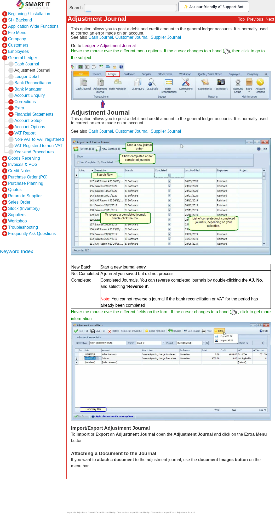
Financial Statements (33, 114)
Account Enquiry (29, 95)
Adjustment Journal (32, 70)
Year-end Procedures (34, 152)
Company (17, 39)
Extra (19, 108)
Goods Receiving (24, 158)
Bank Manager (28, 89)
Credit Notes (19, 171)
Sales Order (19, 202)
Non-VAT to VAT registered (39, 139)
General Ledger (22, 57)
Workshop (17, 221)
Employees (18, 51)
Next (270, 19)
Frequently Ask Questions (32, 233)
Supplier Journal (166, 37)
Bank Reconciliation (32, 83)
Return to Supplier (25, 196)
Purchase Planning (25, 183)
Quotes (15, 189)
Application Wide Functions (33, 26)
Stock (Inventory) (24, 208)
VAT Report (25, 133)
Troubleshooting (23, 227)
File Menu (17, 32)
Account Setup (28, 120)
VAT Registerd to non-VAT (38, 145)
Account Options (29, 127)
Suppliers (17, 214)
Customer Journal (131, 37)
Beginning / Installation (29, 14)
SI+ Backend (20, 20)
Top (241, 19)
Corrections (25, 101)
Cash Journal (100, 37)
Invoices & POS (22, 164)
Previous (255, 19)
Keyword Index (16, 251)
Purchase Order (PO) (28, 177)
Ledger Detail (26, 76)
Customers (18, 45)
